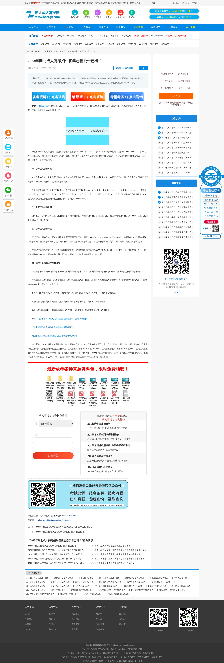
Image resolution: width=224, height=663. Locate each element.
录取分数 (75, 619)
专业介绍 (103, 27)
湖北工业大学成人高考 (60, 582)
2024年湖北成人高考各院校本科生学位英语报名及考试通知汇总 (64, 527)
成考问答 (155, 27)
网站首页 (33, 27)
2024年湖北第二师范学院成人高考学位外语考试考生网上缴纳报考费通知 (119, 550)
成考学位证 (100, 629)
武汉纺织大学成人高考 (134, 578)
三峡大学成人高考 (58, 590)
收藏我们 (195, 3)
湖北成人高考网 (34, 51)
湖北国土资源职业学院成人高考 (112, 590)
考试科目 (51, 619)
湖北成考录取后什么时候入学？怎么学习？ (178, 212)
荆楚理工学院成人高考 (157, 586)
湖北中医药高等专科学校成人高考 (40, 594)
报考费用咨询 (211, 208)
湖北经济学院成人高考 (159, 578)
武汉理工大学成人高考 (84, 582)
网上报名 (190, 27)
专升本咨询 (211, 195)
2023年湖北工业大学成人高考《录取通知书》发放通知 (60, 532)
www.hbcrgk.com (69, 516)
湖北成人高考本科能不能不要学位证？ (178, 173)
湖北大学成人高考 (86, 578)
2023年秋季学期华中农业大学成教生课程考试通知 (113, 563)
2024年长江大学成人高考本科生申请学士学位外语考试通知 (117, 554)
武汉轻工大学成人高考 (136, 582)
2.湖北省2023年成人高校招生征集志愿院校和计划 (51, 327)
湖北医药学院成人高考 (35, 586)
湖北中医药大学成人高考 (109, 578)
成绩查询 (138, 27)
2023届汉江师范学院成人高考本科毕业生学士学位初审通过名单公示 (119, 559)
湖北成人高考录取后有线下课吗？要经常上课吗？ (178, 128)
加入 (143, 68)
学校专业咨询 (211, 204)
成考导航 (185, 3)
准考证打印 (52, 629)
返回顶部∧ (211, 236)
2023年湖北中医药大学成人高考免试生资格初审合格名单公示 (55, 559)
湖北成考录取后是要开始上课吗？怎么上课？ (178, 202)
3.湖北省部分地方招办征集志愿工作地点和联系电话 (52, 336)
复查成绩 (75, 624)
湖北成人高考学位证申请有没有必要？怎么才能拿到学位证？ (178, 133)
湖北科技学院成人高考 (93, 594)
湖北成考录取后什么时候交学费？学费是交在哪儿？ (178, 207)
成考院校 (85, 27)
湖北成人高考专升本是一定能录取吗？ (178, 153)
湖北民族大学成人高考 (69, 594)
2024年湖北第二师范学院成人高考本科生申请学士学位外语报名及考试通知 (56, 554)
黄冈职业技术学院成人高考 (142, 590)
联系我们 (122, 619)
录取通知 (75, 629)
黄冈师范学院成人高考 (132, 586)
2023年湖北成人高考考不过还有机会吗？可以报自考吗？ (178, 227)
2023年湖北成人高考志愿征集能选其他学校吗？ (178, 237)
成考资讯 (51, 27)
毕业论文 (99, 619)
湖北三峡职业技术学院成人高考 (172, 590)
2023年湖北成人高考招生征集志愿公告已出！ (111, 546)
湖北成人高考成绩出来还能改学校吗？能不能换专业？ (178, 158)
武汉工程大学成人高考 (60, 586)
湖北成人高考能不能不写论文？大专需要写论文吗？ (178, 163)
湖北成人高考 (44, 106)
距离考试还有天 (174, 17)
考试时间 (51, 614)
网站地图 (122, 624)
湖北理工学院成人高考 (35, 590)
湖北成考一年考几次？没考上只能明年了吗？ (178, 217)
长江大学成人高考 (82, 586)
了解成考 (28, 614)
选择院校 (28, 624)
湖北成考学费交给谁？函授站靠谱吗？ (178, 197)
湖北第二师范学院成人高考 (110, 582)
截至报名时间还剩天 (174, 11)
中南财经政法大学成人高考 (37, 578)
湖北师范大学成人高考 (160, 582)
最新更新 (176, 3)
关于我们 (122, 614)
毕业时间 (99, 614)
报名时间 (120, 27)
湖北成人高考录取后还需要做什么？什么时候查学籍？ (178, 222)
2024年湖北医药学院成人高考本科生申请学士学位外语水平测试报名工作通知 (56, 563)
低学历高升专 (211, 212)
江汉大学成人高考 (181, 578)
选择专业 (28, 629)
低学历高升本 (211, 216)
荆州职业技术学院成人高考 (82, 590)
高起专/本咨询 (211, 200)
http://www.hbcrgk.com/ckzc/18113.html (54, 520)
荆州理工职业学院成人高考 (106, 586)
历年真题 (173, 27)
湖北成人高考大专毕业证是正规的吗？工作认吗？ (178, 143)
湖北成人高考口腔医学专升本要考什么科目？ (178, 148)
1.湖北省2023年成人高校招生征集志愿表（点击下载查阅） (63, 319)
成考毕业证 (100, 624)
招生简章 (68, 27)
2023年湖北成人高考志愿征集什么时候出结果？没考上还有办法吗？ (178, 232)
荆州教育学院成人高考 (181, 586)
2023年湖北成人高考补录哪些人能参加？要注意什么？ (178, 138)
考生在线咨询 (211, 190)
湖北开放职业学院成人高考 (119, 594)
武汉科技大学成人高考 (63, 578)
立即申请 (176, 96)
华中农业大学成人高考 (35, 582)
